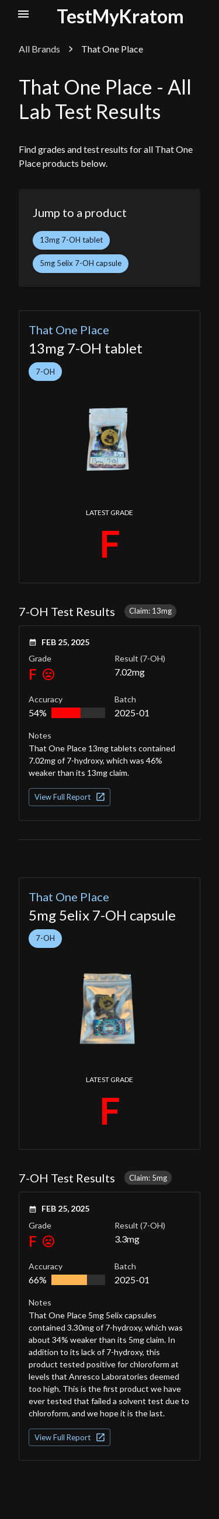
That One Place (69, 330)
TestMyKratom (120, 16)
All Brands (39, 48)
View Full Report (70, 797)
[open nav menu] (23, 14)
